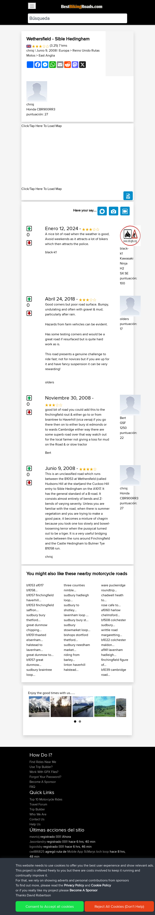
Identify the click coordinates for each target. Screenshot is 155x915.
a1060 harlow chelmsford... (111, 612)
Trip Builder (37, 809)
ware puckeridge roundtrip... (113, 588)
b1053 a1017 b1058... (34, 588)
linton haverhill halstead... (74, 667)
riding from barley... (72, 657)
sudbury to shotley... (71, 607)
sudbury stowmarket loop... (77, 627)
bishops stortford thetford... (76, 637)
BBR (58, 836)
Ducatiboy (37, 861)
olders (49, 382)
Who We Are (38, 814)
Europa (64, 50)
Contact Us (37, 819)
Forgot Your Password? (45, 777)
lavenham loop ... (76, 615)
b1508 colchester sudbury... (113, 622)
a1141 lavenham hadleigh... (112, 652)
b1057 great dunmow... (34, 662)
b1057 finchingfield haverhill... (40, 597)
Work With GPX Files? (44, 772)
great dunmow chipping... (36, 627)
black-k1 (51, 252)
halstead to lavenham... (34, 647)
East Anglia (47, 55)
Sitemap (68, 900)
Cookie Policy (106, 900)
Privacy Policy (85, 900)
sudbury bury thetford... (35, 617)
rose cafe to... (111, 605)
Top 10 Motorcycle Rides (46, 799)
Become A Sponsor (43, 782)
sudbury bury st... (76, 620)
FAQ (32, 787)
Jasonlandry (38, 841)
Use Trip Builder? (41, 767)
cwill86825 (37, 851)
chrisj (30, 50)
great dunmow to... (40, 654)
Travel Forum (38, 804)
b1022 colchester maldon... (113, 642)
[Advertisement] (77, 157)
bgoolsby (36, 846)
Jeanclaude (38, 866)
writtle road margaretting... (111, 632)
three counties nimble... (74, 588)
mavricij (35, 836)
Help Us (35, 824)
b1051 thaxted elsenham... (36, 637)
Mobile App (75, 851)
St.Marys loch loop (96, 851)
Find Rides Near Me (43, 762)
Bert (48, 452)
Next (120, 707)
